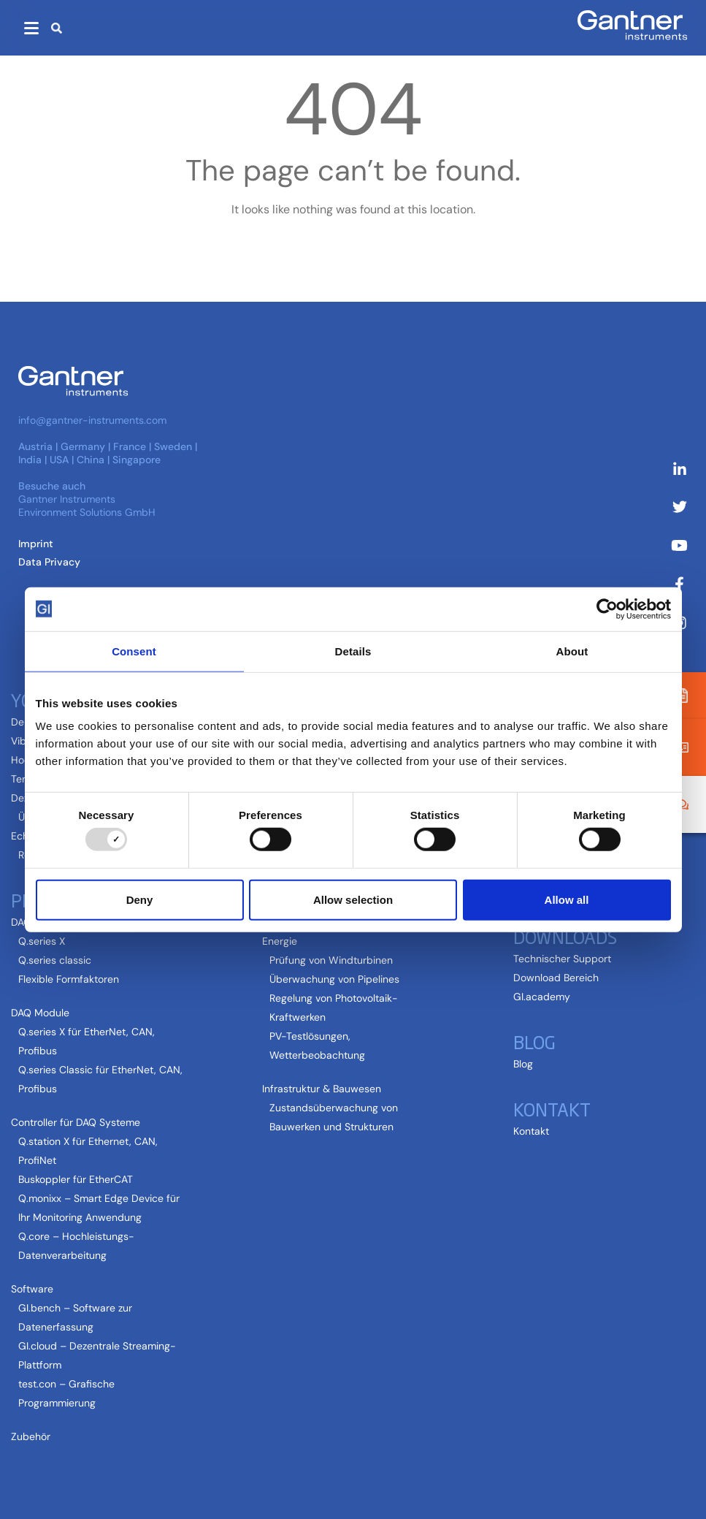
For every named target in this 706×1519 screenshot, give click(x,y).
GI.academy (541, 996)
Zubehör (30, 1436)
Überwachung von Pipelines (334, 979)
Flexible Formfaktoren (68, 979)
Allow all (567, 899)
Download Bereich (556, 977)
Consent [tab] (134, 650)
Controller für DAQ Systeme (75, 1122)
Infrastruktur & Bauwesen (321, 1088)
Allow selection (353, 899)
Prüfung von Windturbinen (331, 960)
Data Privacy (49, 561)
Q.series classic (54, 960)
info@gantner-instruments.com (92, 420)
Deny (139, 899)
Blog (534, 1041)
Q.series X (41, 941)
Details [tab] (353, 650)
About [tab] (572, 650)
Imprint (35, 543)
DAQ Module (40, 1012)
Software (32, 1288)
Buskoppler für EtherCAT (75, 1179)
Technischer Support (562, 958)
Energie (279, 941)
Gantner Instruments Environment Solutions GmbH (87, 505)
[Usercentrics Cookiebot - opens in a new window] (607, 609)
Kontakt (552, 1108)
